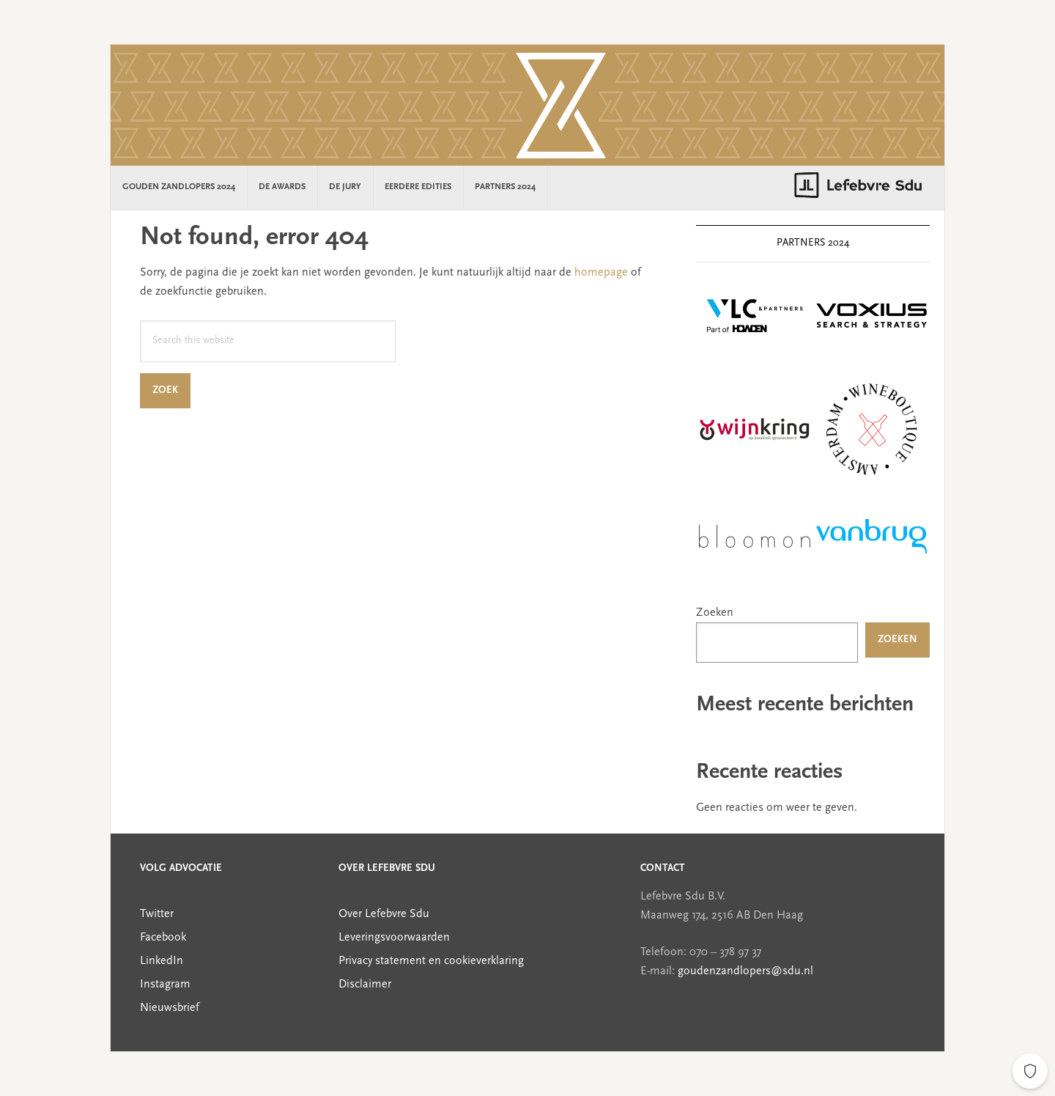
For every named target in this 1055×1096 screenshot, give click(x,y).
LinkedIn (161, 961)
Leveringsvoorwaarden (394, 938)
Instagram (165, 984)
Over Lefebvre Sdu (383, 914)
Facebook (163, 938)
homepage (601, 273)
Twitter (157, 914)
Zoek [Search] (171, 390)
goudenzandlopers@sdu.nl (745, 971)
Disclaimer (364, 984)
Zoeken (714, 613)
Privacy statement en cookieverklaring (431, 961)
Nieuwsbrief (169, 1008)
